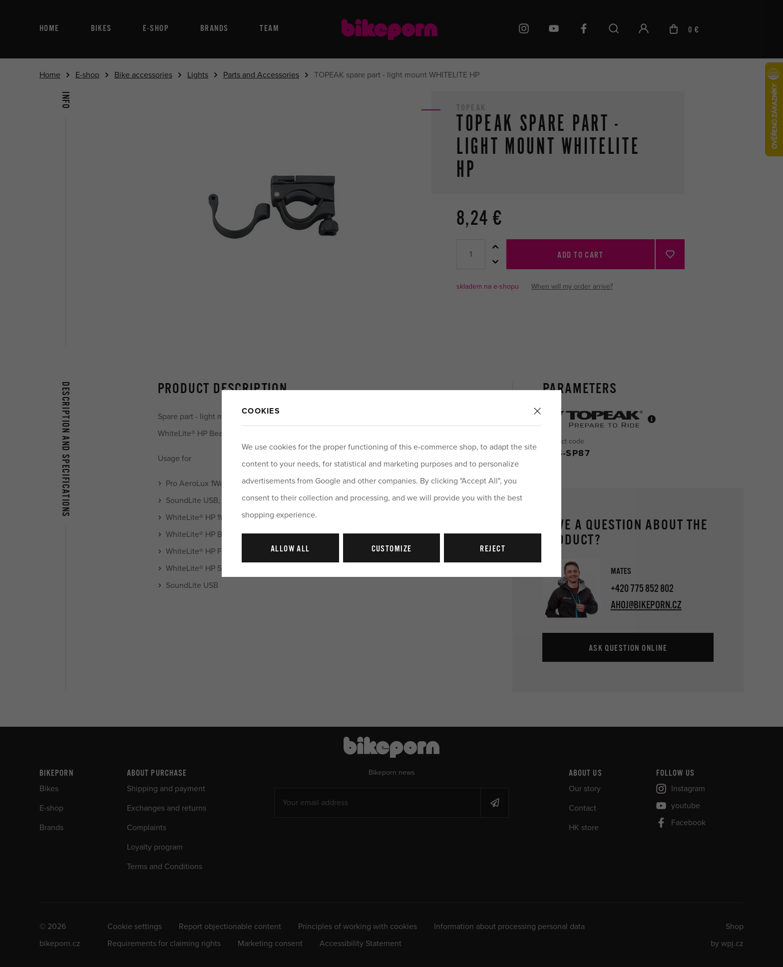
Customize (392, 549)
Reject (492, 549)
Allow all (290, 549)
